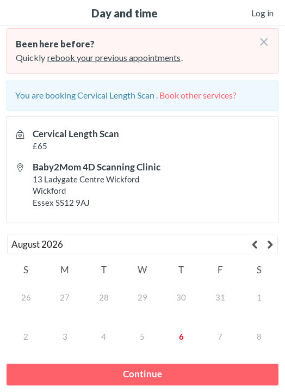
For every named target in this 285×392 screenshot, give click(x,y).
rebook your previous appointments (114, 57)
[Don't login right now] (260, 37)
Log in (262, 13)
